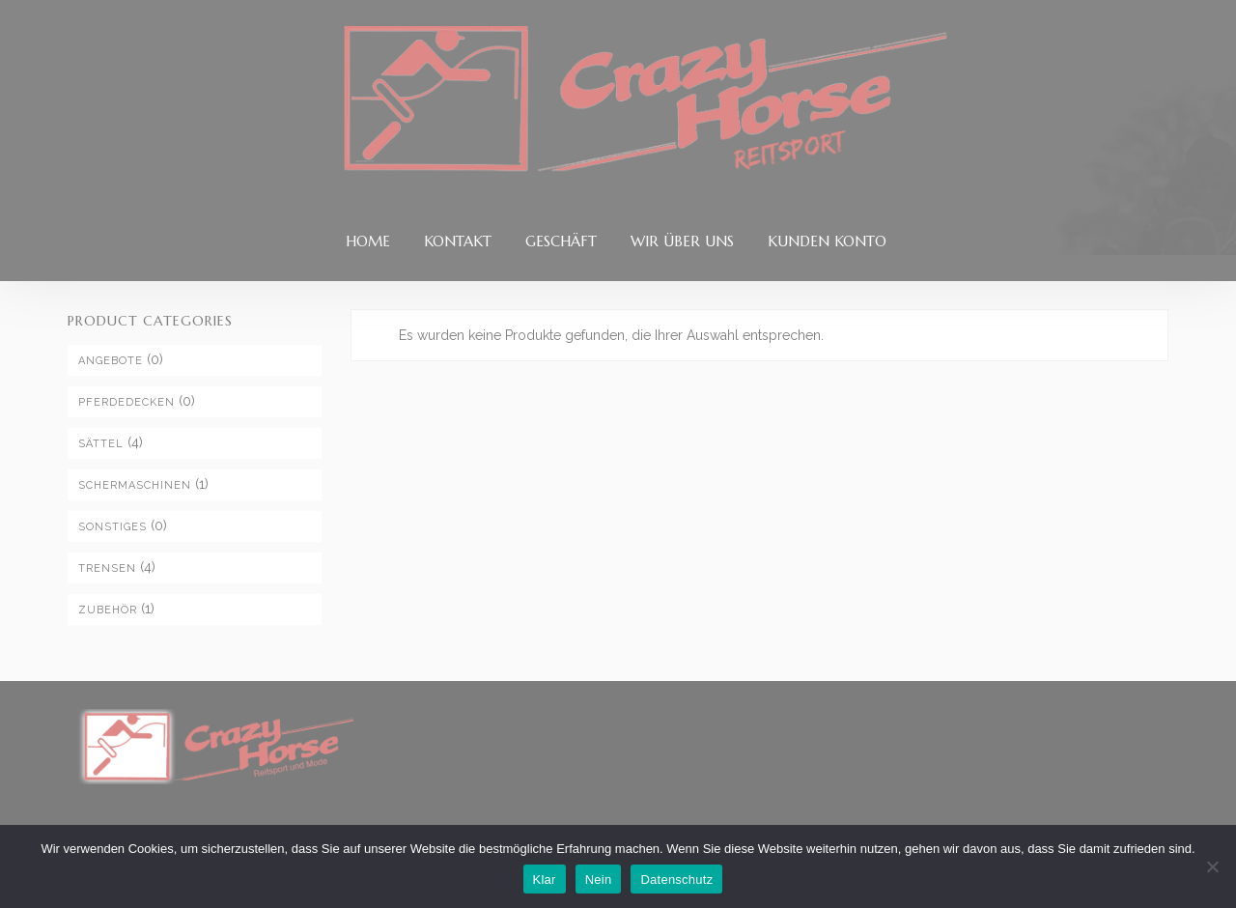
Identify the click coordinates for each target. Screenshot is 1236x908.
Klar (544, 879)
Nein (598, 879)
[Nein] (1212, 866)
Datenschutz (676, 879)
